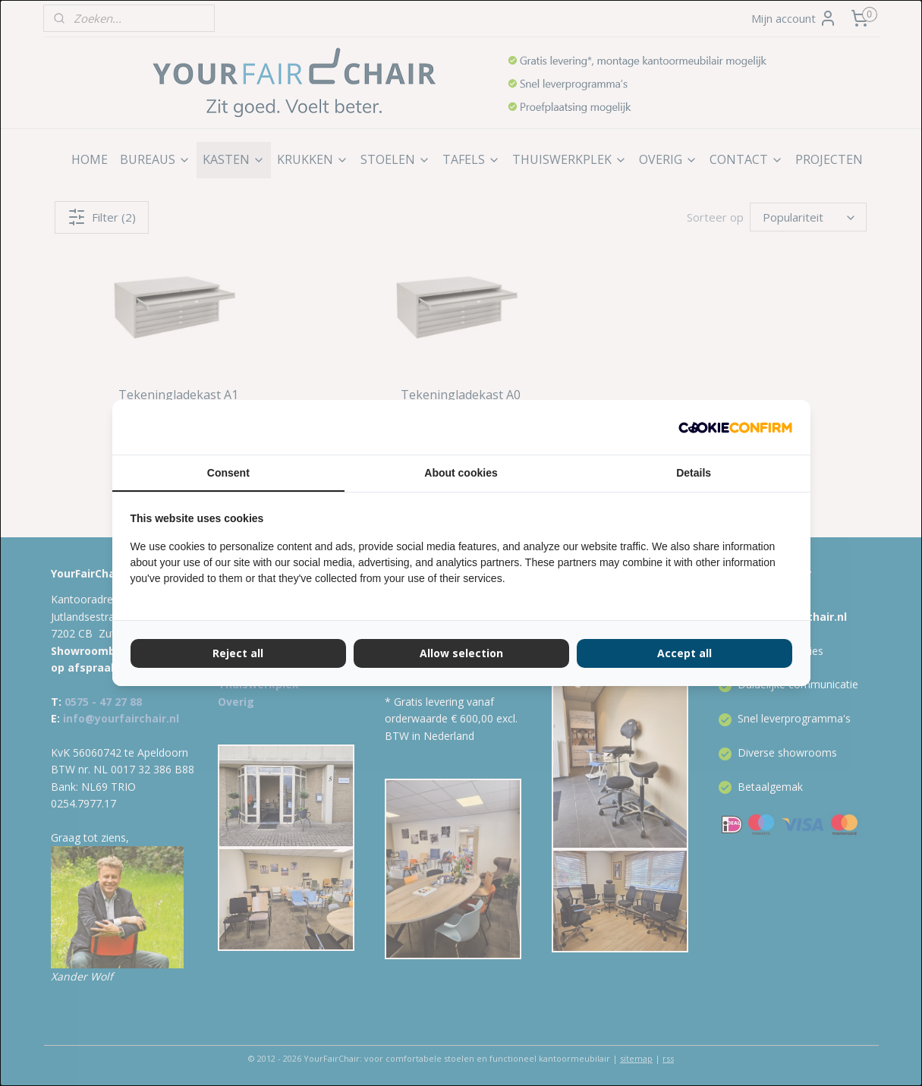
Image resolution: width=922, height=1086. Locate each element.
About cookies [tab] (460, 473)
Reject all (237, 653)
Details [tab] (693, 473)
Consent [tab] (228, 473)
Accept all (684, 653)
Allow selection (461, 653)
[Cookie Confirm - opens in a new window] (735, 427)
